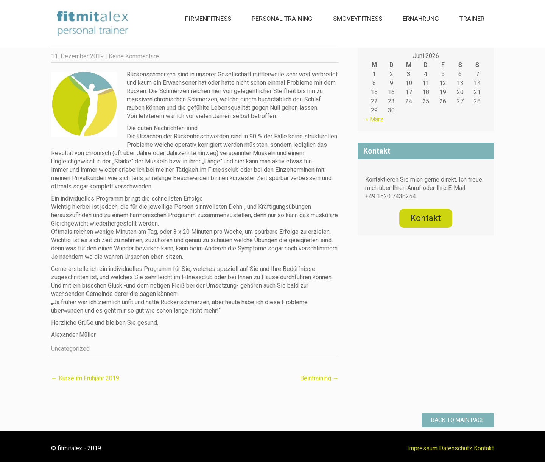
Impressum (422, 448)
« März (374, 119)
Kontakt (484, 448)
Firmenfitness (208, 18)
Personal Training (282, 18)
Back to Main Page (457, 420)
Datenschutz (455, 448)
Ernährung (421, 18)
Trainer (471, 18)
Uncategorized (70, 348)
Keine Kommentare (134, 56)
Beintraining (319, 378)
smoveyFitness (357, 18)
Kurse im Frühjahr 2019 (85, 378)
